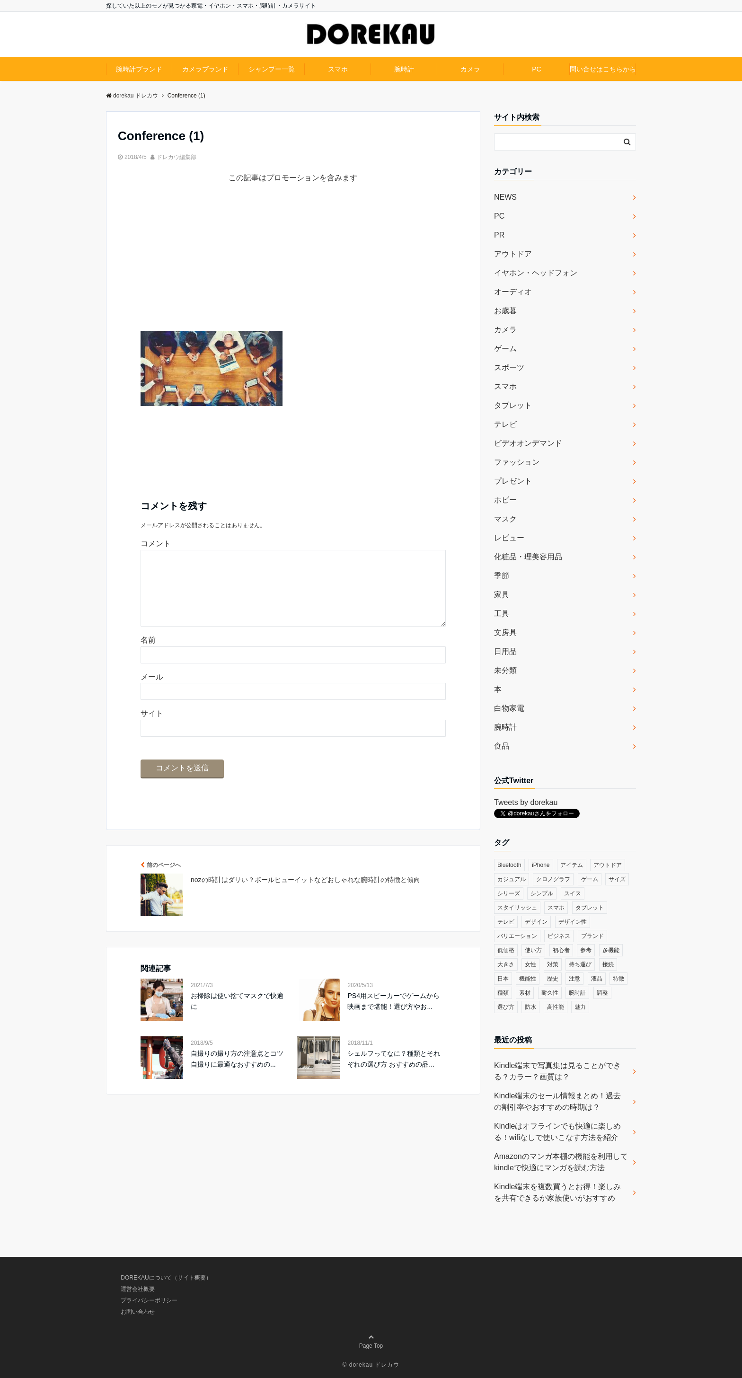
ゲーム (505, 348)
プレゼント (513, 481)
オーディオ (513, 292)
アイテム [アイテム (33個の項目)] (571, 865)
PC (536, 69)
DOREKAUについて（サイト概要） (166, 1277)
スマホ (338, 69)
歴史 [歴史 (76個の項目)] (552, 978)
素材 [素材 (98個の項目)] (524, 992)
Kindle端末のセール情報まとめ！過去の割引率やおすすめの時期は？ (557, 1101)
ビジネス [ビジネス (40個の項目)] (559, 936)
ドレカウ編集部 (176, 157)
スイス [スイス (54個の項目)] (572, 893)
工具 (501, 614)
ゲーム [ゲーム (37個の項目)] (589, 879)
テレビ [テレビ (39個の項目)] (505, 922)
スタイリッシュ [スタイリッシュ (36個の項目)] (517, 907)
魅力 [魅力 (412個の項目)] (580, 1007)
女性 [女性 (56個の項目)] (530, 964)
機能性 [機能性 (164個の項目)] (527, 978)
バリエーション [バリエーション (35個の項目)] (517, 936)
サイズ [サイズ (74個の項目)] (617, 879)
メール (152, 692)
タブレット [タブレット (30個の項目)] (589, 907)
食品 (501, 746)
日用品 (505, 651)
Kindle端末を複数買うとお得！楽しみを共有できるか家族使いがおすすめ (557, 1192)
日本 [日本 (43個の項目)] (503, 978)
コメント (156, 543)
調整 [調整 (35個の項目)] (602, 992)
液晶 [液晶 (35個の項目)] (596, 978)
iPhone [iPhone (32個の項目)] (540, 865)
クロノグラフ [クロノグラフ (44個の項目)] (553, 879)
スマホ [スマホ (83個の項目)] (556, 907)
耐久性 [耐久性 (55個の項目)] (549, 992)
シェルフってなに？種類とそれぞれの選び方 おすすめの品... (393, 1074)
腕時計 (404, 69)
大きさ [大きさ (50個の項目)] (505, 964)
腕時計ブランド (139, 69)
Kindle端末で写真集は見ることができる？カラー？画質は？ (557, 1071)
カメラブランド (205, 69)
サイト (152, 728)
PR (499, 235)
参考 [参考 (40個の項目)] (586, 950)
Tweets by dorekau (525, 802)
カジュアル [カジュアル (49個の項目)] (511, 879)
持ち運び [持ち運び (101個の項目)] (580, 964)
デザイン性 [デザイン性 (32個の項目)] (572, 922)
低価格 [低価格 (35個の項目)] (505, 950)
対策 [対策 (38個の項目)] (552, 964)
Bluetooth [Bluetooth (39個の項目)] (509, 865)
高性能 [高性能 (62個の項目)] (555, 1007)
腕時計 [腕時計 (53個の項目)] (577, 992)
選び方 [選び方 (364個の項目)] (505, 1007)
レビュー (509, 538)
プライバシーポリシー (149, 1300)
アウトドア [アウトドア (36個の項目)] (607, 865)
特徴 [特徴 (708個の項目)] (618, 978)
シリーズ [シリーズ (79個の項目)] (508, 893)
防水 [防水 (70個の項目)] (530, 1007)
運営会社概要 (138, 1289)
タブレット (513, 405)
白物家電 (509, 708)
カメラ (470, 69)
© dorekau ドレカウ (371, 1364)
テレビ (505, 424)
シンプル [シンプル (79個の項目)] (541, 893)
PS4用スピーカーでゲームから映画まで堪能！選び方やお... (393, 1016)
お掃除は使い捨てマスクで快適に (237, 1016)
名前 (148, 655)
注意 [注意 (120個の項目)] (574, 978)
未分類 (505, 670)
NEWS (505, 197)
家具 (501, 595)
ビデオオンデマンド (528, 443)
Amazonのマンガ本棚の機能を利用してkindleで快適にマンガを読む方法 (561, 1162)
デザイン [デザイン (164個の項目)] (536, 922)
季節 (501, 576)
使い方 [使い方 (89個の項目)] (533, 950)
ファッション (516, 462)
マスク (505, 519)
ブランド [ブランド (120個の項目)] (592, 936)
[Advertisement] (293, 265)
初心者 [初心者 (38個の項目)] (561, 950)
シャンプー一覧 (271, 69)
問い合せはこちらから (603, 69)
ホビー (505, 500)
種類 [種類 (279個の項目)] (503, 992)
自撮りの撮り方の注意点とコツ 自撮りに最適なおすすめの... (237, 1074)
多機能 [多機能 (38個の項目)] (610, 950)
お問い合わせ (138, 1311)
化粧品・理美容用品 (528, 557)
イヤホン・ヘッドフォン (535, 273)
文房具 (505, 632)
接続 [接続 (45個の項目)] (608, 964)
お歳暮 (505, 311)
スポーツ (509, 367)
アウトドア (513, 254)
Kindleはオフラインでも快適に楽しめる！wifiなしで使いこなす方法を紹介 (557, 1131)
